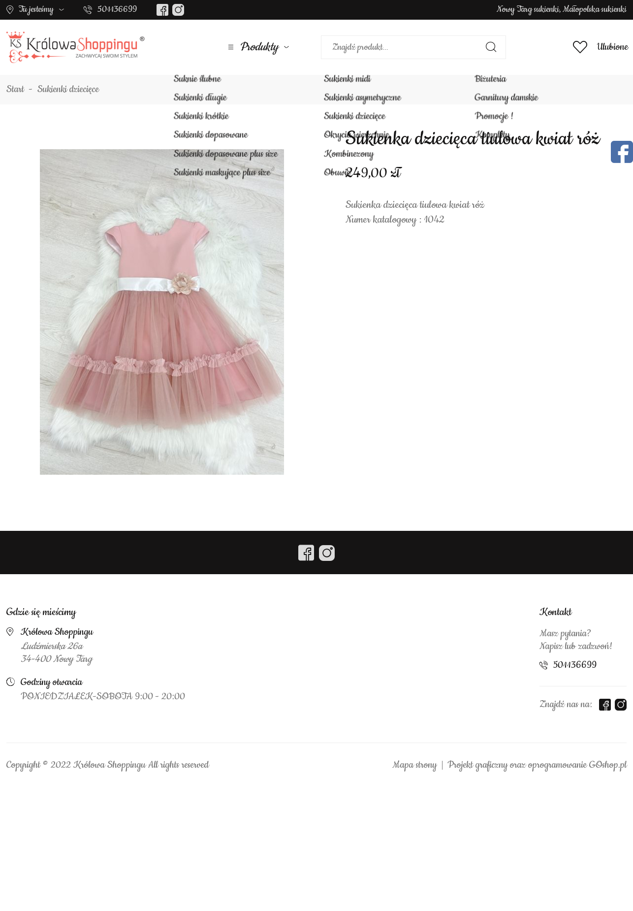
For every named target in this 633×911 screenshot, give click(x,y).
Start (15, 90)
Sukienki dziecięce (68, 90)
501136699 (117, 9)
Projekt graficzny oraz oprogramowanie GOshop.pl (537, 765)
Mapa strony (414, 765)
